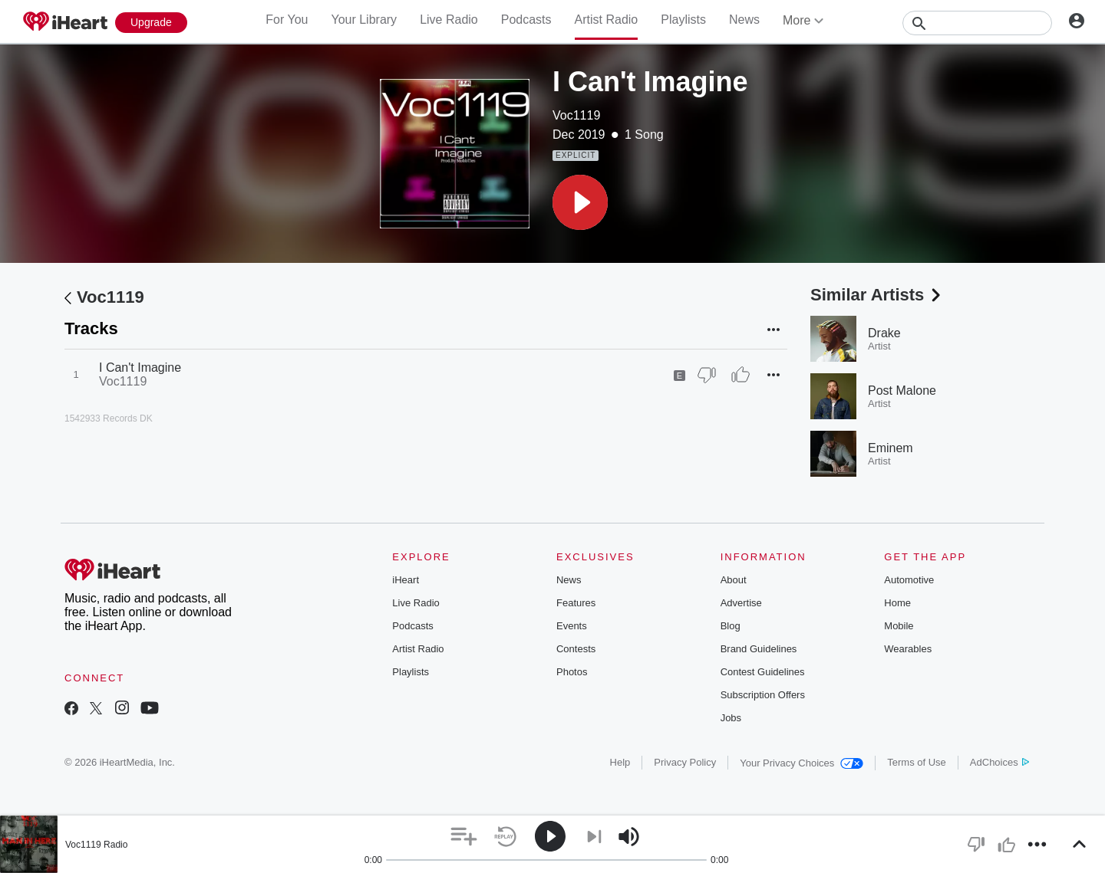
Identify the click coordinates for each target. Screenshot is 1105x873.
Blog (731, 626)
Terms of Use (916, 762)
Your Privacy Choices (801, 763)
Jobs (731, 718)
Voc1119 (576, 115)
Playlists (683, 19)
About (734, 580)
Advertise (741, 603)
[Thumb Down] (707, 375)
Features (575, 603)
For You (287, 19)
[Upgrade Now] (151, 22)
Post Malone (902, 390)
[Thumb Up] (740, 375)
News (744, 19)
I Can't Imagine (140, 367)
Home (897, 603)
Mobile (898, 626)
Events (571, 626)
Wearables (908, 649)
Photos (571, 672)
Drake (884, 333)
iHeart (405, 580)
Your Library (364, 19)
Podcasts (526, 19)
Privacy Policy (685, 762)
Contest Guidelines (763, 672)
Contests (575, 649)
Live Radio (449, 19)
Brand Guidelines (759, 649)
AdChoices (999, 762)
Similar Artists (877, 294)
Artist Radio (606, 19)
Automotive (909, 580)
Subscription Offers (763, 695)
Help (620, 762)
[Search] (977, 23)
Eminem (890, 448)
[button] (580, 202)
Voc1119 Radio (96, 844)
